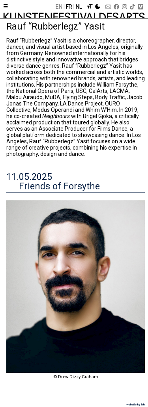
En (59, 7)
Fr (69, 7)
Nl (79, 7)
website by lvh (135, 404)
